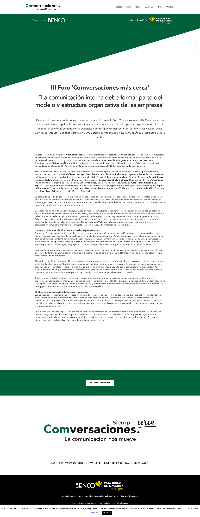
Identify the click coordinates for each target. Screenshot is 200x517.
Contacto (170, 7)
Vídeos (119, 7)
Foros (128, 7)
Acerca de (149, 7)
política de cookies (191, 508)
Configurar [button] (94, 513)
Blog (160, 7)
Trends (138, 7)
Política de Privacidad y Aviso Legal (86, 503)
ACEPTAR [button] (107, 513)
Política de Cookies (113, 503)
